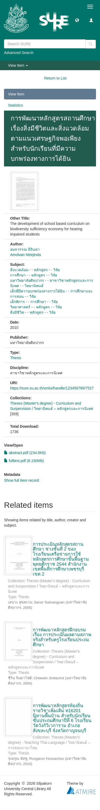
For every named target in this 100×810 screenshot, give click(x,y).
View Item (16, 94)
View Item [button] (18, 65)
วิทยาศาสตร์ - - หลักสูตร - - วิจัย (36, 307)
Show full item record (21, 480)
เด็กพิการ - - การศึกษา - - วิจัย (34, 302)
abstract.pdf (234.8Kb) (25, 453)
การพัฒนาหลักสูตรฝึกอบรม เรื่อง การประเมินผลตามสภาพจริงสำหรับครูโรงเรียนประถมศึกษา (62, 637)
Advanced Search (19, 53)
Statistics (15, 105)
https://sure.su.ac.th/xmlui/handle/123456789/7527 (52, 388)
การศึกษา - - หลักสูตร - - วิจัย (33, 275)
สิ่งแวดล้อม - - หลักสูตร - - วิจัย (35, 270)
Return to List (55, 78)
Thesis (15, 358)
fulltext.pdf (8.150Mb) (24, 461)
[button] (77, 19)
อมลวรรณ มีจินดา (25, 249)
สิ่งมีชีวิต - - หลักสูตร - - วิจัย (32, 312)
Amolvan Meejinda (25, 255)
